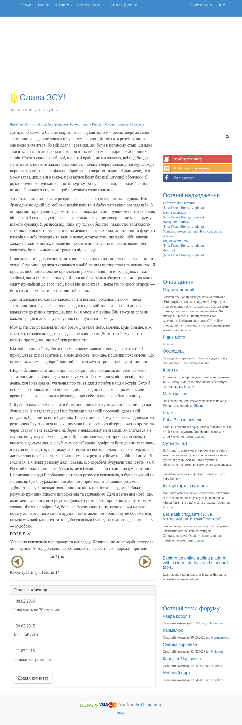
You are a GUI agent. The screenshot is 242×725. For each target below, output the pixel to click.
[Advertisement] (121, 57)
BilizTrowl (218, 680)
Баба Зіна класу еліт (183, 419)
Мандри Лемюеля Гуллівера (124, 124)
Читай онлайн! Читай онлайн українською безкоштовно (49, 124)
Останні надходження (191, 195)
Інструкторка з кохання (179, 203)
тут (37, 572)
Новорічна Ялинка (176, 222)
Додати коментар (33, 678)
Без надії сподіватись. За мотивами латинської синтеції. (193, 516)
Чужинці (169, 250)
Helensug (217, 651)
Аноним (216, 666)
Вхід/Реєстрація (201, 5)
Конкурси (26, 5)
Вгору (121, 713)
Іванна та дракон (174, 212)
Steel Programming (148, 705)
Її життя (170, 370)
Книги (96, 124)
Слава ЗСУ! (37, 97)
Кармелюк (173, 630)
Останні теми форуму (191, 608)
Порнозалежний (178, 289)
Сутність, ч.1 (175, 443)
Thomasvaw (216, 623)
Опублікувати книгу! (183, 159)
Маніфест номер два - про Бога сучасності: (193, 231)
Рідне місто (174, 337)
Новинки (44, 5)
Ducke (168, 236)
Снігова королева (180, 644)
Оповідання (178, 282)
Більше (186, 330)
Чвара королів (177, 616)
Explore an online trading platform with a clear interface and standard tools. (195, 563)
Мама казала (176, 393)
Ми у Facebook (178, 177)
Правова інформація (124, 5)
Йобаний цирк (176, 673)
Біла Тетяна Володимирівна (183, 208)
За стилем (63, 5)
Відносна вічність (175, 241)
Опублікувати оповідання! (186, 168)
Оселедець (174, 351)
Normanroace (220, 637)
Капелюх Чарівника (182, 658)
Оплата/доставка (90, 5)
